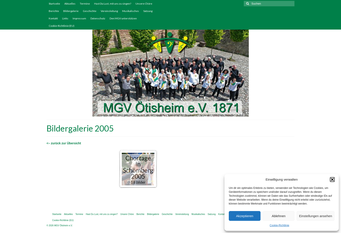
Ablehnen (278, 216)
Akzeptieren (244, 216)
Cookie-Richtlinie (279, 225)
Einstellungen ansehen (315, 216)
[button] (332, 179)
